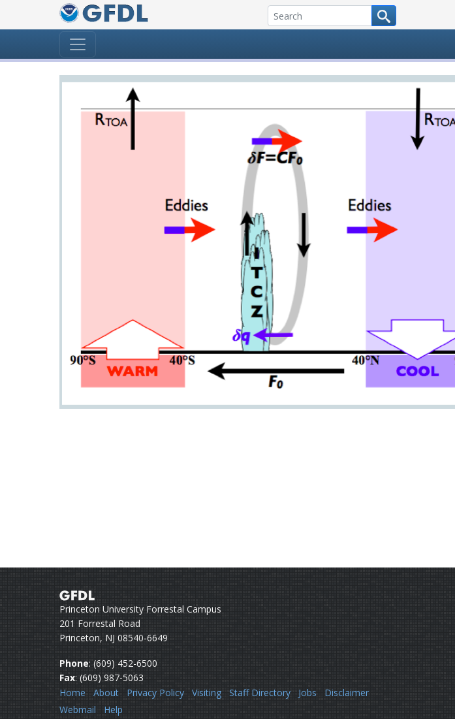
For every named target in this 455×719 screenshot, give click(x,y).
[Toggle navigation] (77, 44)
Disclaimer (346, 692)
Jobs (307, 692)
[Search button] (383, 15)
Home (72, 692)
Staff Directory (259, 692)
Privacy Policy (155, 692)
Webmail (77, 709)
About (106, 692)
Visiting (206, 692)
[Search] (320, 15)
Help (113, 709)
